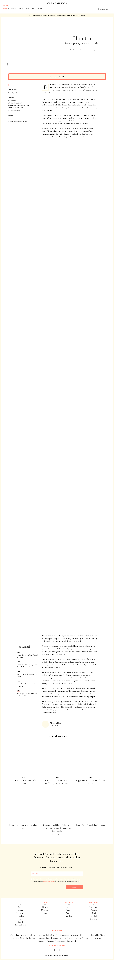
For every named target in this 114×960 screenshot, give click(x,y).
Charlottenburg (21, 935)
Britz (11, 935)
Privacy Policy (93, 916)
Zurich (41, 9)
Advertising (93, 907)
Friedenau (41, 935)
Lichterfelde (94, 935)
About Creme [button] (69, 902)
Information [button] (93, 902)
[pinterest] (59, 950)
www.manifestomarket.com (18, 121)
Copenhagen (13, 9)
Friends (93, 913)
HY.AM (67, 955)
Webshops (45, 910)
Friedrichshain (52, 935)
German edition (80, 15)
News (45, 913)
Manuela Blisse (74, 50)
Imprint (93, 919)
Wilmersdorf (60, 941)
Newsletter (69, 916)
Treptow (41, 941)
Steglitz (78, 938)
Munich (29, 9)
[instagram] (54, 950)
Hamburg (22, 9)
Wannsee (50, 941)
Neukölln (24, 938)
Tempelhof (86, 938)
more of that (58, 835)
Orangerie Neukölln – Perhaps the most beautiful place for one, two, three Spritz (57, 828)
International (20, 925)
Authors (69, 913)
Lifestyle (45, 902)
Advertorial (82, 55)
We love (45, 907)
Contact (69, 910)
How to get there (15, 110)
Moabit (16, 938)
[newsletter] (63, 950)
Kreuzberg (74, 935)
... (9, 118)
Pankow (32, 938)
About (69, 907)
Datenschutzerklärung (48, 881)
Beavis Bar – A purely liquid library (90, 825)
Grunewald (64, 935)
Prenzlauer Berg (43, 938)
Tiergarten (97, 938)
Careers (93, 910)
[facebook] (50, 950)
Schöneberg (68, 938)
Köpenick (83, 935)
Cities (5, 5)
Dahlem (32, 935)
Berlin (5, 9)
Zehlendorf (71, 941)
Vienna (35, 9)
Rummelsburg (57, 938)
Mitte (102, 935)
